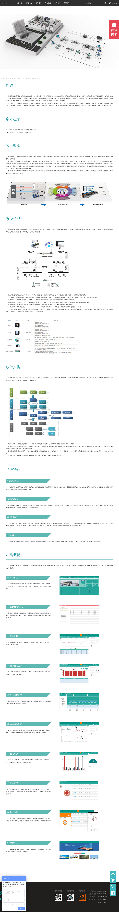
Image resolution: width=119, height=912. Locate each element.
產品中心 (29, 3)
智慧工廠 (16, 78)
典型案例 (67, 3)
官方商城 (82, 897)
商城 (89, 3)
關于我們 (38, 3)
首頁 (2, 78)
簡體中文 (114, 3)
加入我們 (48, 3)
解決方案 (19, 3)
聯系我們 (57, 3)
